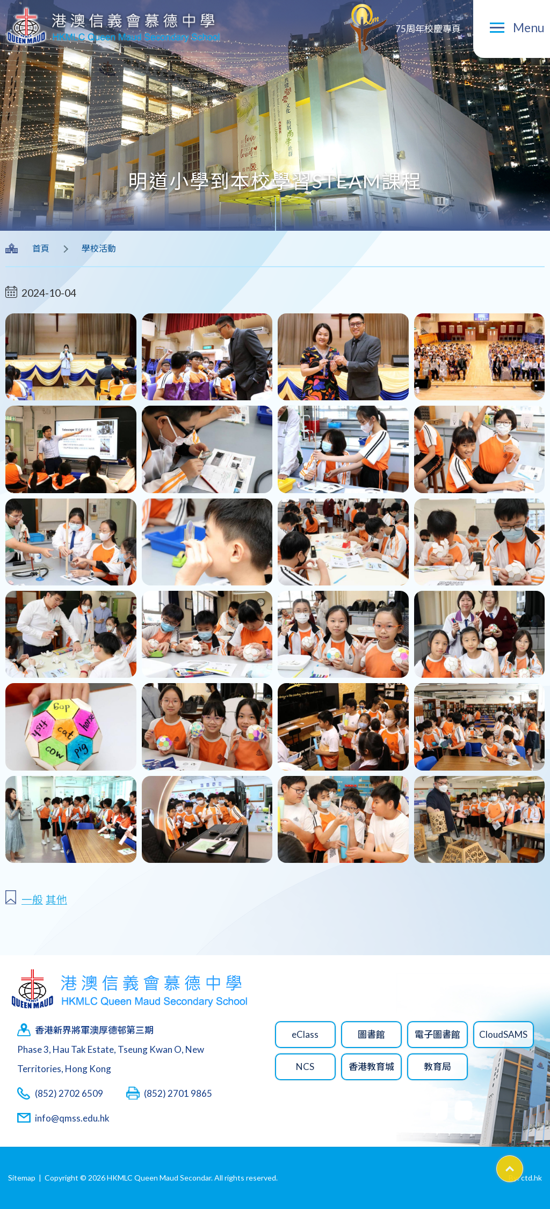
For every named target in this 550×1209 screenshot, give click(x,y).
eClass (305, 1034)
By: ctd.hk (525, 1177)
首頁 (40, 248)
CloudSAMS (503, 1034)
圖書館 (371, 1034)
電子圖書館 (437, 1034)
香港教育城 (371, 1066)
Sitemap (21, 1177)
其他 (56, 899)
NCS (305, 1066)
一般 (32, 899)
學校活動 (99, 248)
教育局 (437, 1066)
